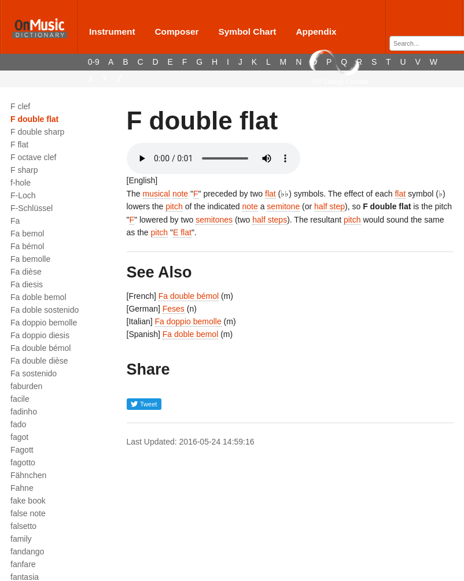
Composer (176, 31)
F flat (19, 144)
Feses (174, 308)
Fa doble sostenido (44, 309)
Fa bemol (27, 233)
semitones (214, 219)
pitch (174, 206)
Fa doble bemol (38, 297)
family (21, 538)
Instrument (112, 31)
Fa (15, 220)
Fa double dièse (39, 360)
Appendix (316, 31)
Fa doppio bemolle (43, 322)
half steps (269, 219)
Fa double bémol (40, 348)
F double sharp (37, 131)
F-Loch (23, 195)
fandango (27, 551)
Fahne (22, 488)
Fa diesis (26, 284)
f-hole (20, 182)
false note (28, 513)
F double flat (34, 119)
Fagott (22, 449)
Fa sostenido (33, 373)
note (180, 193)
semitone (283, 206)
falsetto (23, 526)
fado (18, 424)
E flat (182, 232)
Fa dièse (26, 271)
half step (329, 206)
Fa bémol (27, 246)
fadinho (23, 411)
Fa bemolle (30, 259)
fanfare (23, 564)
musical (156, 193)
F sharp (24, 170)
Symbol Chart (247, 31)
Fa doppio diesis (39, 335)
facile (20, 399)
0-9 (94, 61)
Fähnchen (28, 475)
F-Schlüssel (31, 208)
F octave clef (33, 157)
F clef (20, 106)
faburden (26, 386)
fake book (28, 500)
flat (270, 193)
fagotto (22, 462)
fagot (19, 437)
